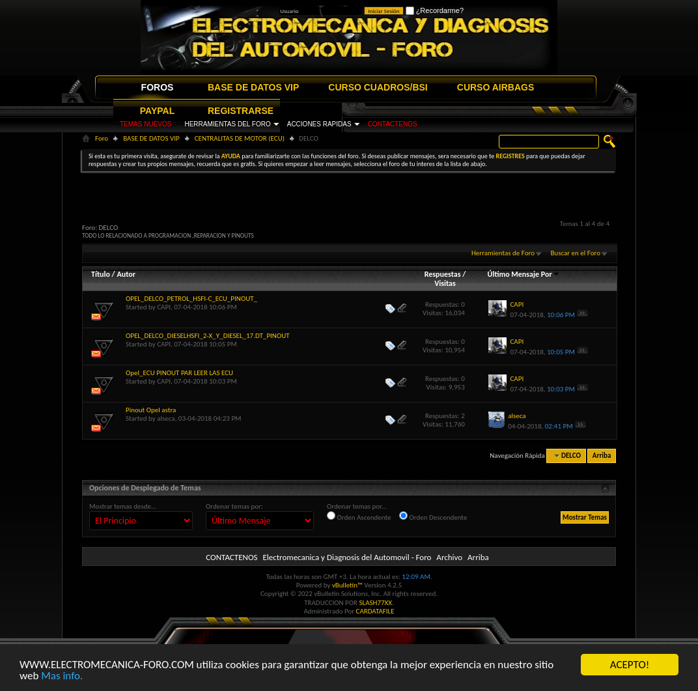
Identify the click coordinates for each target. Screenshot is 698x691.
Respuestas (443, 274)
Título (100, 274)
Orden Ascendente (359, 516)
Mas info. (62, 676)
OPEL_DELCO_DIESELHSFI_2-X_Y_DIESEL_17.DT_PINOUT (208, 335)
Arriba (602, 455)
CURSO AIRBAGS (496, 87)
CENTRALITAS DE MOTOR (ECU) (240, 138)
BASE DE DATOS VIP (253, 87)
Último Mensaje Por (524, 274)
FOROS (157, 87)
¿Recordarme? (435, 10)
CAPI (164, 307)
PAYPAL (157, 111)
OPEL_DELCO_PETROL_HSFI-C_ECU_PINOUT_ (191, 298)
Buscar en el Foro (575, 253)
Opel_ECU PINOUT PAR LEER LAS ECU (179, 373)
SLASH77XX (376, 603)
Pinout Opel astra (151, 410)
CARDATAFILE (375, 611)
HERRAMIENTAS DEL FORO (227, 124)
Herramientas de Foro (503, 253)
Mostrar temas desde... (122, 506)
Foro (101, 138)
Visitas (445, 283)
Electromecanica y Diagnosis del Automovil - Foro (346, 557)
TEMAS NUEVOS (145, 124)
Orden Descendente (433, 516)
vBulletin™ (347, 585)
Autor (126, 274)
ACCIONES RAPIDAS (319, 124)
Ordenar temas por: (234, 506)
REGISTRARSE (240, 111)
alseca (165, 418)
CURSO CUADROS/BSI (377, 87)
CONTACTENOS (392, 124)
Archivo (449, 557)
